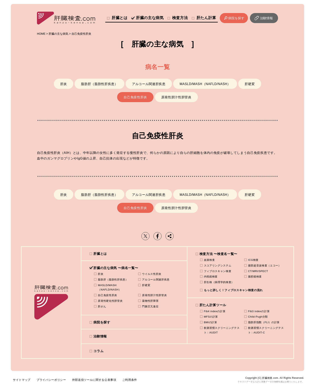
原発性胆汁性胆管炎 (176, 97)
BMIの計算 (210, 322)
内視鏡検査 (211, 276)
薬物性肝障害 (150, 300)
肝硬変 (250, 84)
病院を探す (236, 18)
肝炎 (63, 84)
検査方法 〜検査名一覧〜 (218, 254)
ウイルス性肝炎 (151, 273)
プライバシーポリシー (51, 379)
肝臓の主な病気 (150, 18)
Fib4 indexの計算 (215, 311)
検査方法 (180, 18)
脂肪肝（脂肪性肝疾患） (99, 84)
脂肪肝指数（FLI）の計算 (264, 322)
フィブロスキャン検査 (217, 271)
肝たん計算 (206, 18)
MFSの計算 (211, 316)
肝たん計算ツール (212, 305)
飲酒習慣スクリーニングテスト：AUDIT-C (266, 330)
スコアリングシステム (217, 265)
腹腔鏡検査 (255, 276)
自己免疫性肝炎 (135, 97)
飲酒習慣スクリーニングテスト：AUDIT (222, 330)
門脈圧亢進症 (150, 306)
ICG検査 (253, 259)
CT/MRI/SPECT (258, 271)
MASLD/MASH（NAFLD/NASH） (205, 84)
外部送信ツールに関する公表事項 (94, 379)
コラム (98, 351)
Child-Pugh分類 (258, 316)
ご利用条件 (129, 379)
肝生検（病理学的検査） (219, 282)
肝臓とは (120, 18)
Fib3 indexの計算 (259, 311)
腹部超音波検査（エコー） (264, 265)
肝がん (102, 306)
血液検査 (209, 259)
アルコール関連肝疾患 (149, 84)
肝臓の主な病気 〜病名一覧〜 (115, 268)
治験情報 (266, 18)
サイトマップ (22, 379)
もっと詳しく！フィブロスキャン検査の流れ (233, 290)
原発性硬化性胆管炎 (110, 300)
